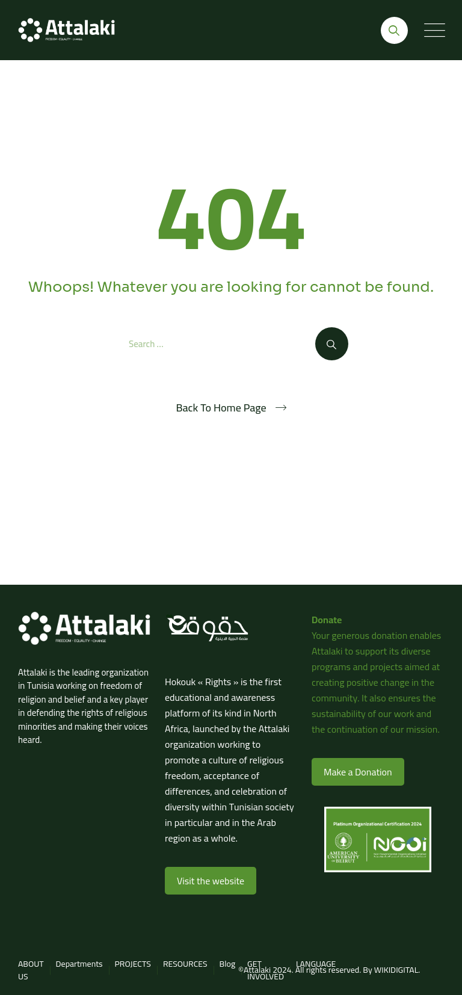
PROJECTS (133, 964)
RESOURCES (185, 964)
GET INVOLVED (265, 970)
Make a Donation (358, 772)
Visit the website (210, 881)
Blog (228, 964)
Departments (79, 964)
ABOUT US (31, 970)
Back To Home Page (221, 407)
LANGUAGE (316, 964)
